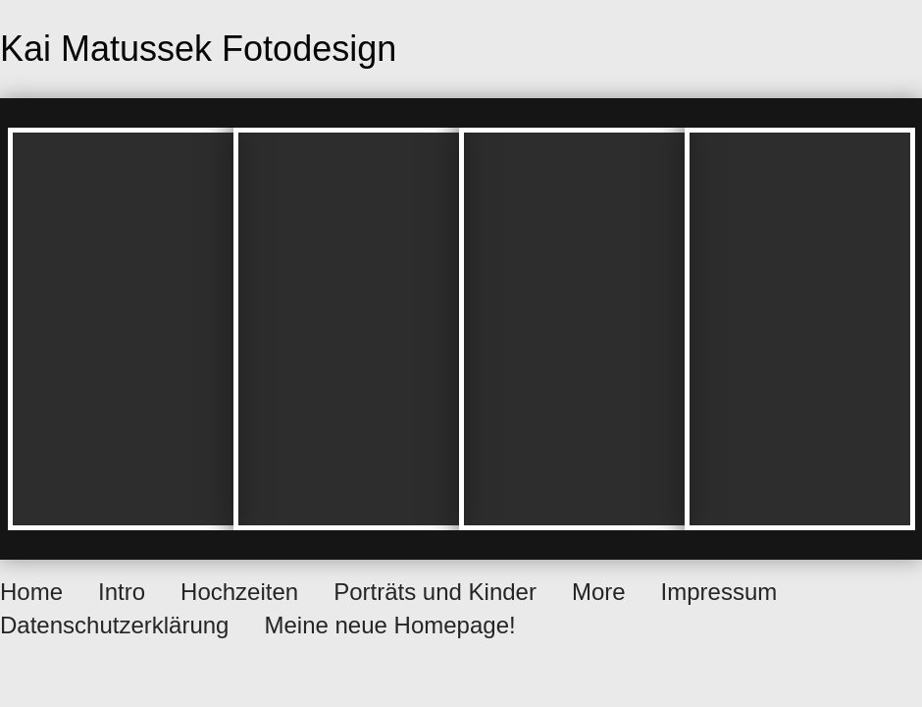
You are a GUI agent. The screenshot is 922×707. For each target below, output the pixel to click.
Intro (121, 591)
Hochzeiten (239, 591)
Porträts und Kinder (435, 591)
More (599, 591)
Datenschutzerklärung (114, 625)
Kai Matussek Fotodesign (198, 48)
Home (31, 591)
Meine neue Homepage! (389, 625)
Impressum (719, 591)
